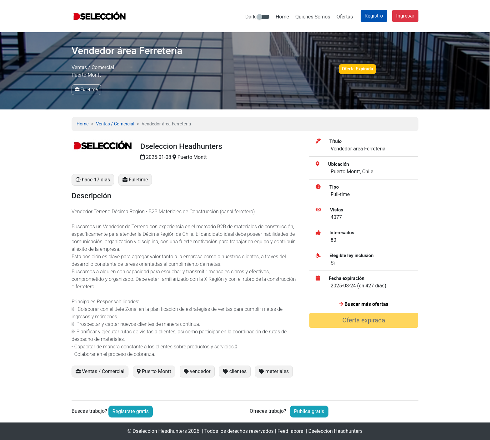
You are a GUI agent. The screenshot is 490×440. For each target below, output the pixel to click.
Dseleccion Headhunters (159, 431)
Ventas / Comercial (115, 124)
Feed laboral (291, 431)
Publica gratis (309, 411)
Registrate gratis (130, 411)
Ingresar (405, 16)
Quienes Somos (312, 17)
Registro (374, 16)
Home (282, 17)
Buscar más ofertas (363, 304)
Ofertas (345, 17)
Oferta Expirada (357, 69)
